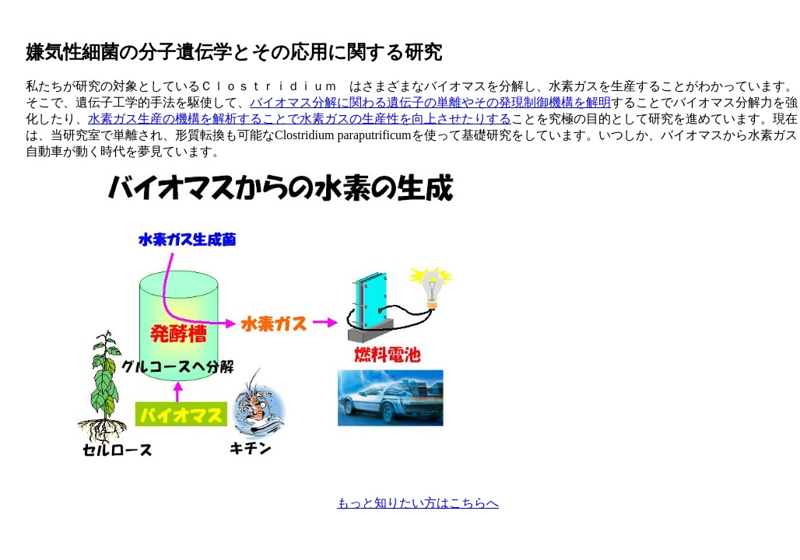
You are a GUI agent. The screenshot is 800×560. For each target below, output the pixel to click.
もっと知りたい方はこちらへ (418, 502)
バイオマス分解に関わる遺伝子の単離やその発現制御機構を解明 (430, 102)
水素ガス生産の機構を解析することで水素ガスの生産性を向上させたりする (299, 118)
